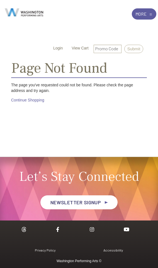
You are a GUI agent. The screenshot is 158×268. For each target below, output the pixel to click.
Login (55, 48)
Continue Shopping (27, 100)
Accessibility (113, 250)
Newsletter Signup (75, 202)
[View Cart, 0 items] (76, 48)
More (144, 13)
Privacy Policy (45, 250)
